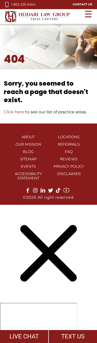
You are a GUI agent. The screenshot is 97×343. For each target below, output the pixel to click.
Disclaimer (68, 174)
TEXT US (73, 336)
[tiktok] (58, 191)
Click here (14, 112)
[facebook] (27, 191)
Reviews (68, 159)
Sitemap (28, 159)
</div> (38, 322)
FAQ (69, 151)
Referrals (69, 144)
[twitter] (50, 191)
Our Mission (28, 144)
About (28, 137)
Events (28, 166)
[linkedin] (42, 191)
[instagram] (35, 191)
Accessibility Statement (28, 176)
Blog (28, 151)
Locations (68, 137)
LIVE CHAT (24, 336)
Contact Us (82, 4)
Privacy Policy (69, 166)
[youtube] (66, 192)
